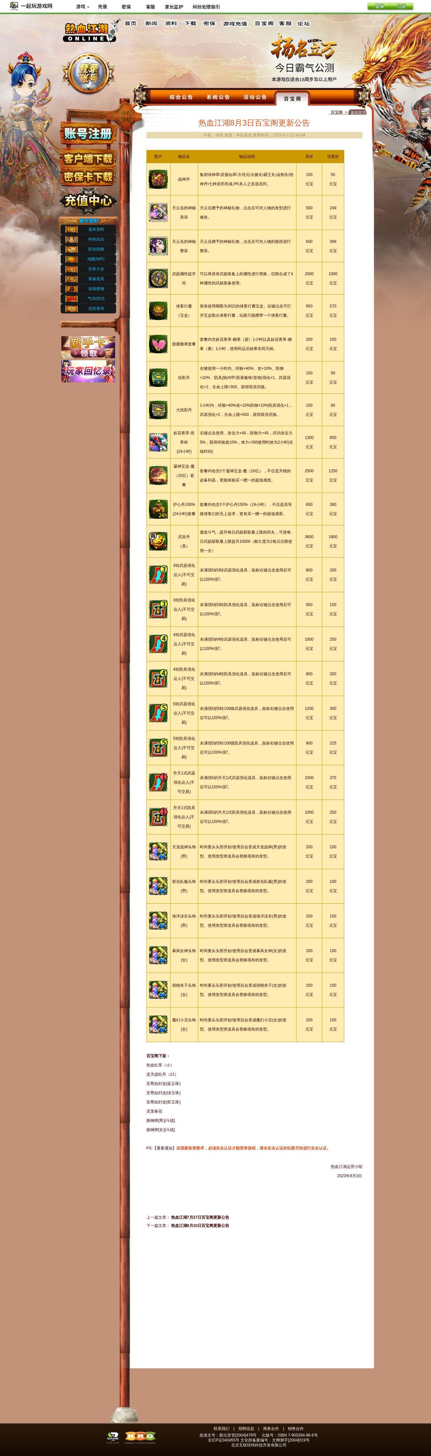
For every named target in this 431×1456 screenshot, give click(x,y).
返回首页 (358, 112)
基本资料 (96, 229)
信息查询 (96, 308)
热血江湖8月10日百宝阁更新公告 (200, 1225)
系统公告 (218, 97)
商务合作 (271, 1428)
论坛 (305, 23)
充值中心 (87, 199)
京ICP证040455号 (223, 1440)
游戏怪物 (96, 288)
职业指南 (96, 249)
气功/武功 (96, 298)
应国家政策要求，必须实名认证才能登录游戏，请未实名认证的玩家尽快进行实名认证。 (253, 1148)
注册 (402, 7)
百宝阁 (264, 23)
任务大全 (96, 269)
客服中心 (286, 23)
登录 (378, 7)
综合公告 (181, 97)
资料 (170, 23)
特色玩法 (96, 239)
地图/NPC (96, 259)
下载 (190, 23)
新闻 (151, 23)
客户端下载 (87, 156)
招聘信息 (246, 1428)
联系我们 (222, 1428)
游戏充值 (235, 23)
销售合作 (296, 1428)
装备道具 (96, 279)
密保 (209, 23)
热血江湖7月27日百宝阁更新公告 (200, 1217)
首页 (131, 23)
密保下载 (87, 175)
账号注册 (87, 133)
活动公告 (255, 97)
